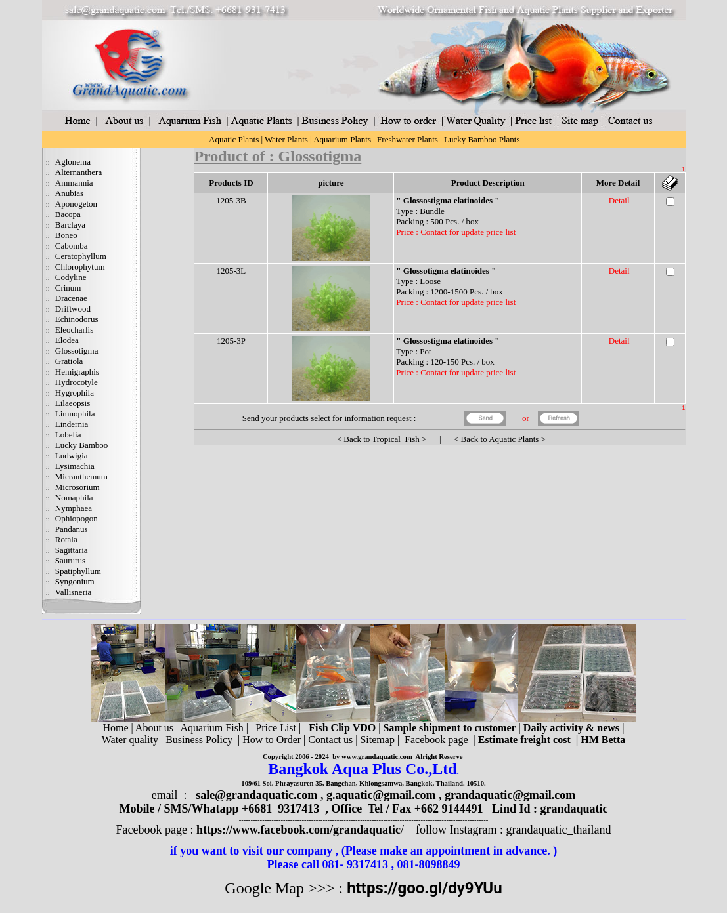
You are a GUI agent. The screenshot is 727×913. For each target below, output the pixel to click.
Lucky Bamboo (81, 445)
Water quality (130, 739)
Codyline (71, 277)
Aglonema (73, 162)
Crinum (68, 288)
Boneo (66, 235)
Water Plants (286, 139)
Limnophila (75, 413)
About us (154, 727)
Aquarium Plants (342, 139)
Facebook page (436, 739)
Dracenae (71, 298)
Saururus (70, 560)
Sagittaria (71, 550)
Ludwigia (71, 455)
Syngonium (75, 581)
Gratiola (69, 361)
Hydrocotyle (76, 382)
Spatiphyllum (78, 571)
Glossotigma (77, 350)
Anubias (69, 193)
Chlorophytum (80, 267)
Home (115, 727)
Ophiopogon (76, 518)
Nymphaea (73, 508)
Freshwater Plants (407, 139)
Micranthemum (81, 476)
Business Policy (198, 739)
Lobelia (68, 434)
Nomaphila (74, 497)
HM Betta (603, 739)
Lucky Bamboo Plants (482, 139)
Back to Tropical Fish (381, 439)
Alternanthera (78, 172)
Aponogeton (76, 204)
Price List (277, 727)
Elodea (67, 340)
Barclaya (70, 225)
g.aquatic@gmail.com (381, 794)
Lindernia (72, 424)
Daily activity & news (571, 727)
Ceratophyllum (80, 256)
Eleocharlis (74, 330)
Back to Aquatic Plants (500, 439)
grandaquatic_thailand (558, 829)
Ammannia (74, 183)
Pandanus (71, 529)
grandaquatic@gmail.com (510, 794)
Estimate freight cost (524, 739)
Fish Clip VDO (342, 727)
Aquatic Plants (234, 139)
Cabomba (71, 246)
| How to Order (268, 739)
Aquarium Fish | (215, 727)
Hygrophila (74, 392)
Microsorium (77, 487)
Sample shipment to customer (449, 727)
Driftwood (73, 309)
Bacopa (68, 214)
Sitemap (377, 739)
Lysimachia (75, 466)
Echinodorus (77, 319)
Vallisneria (73, 592)
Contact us (330, 739)
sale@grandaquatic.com (256, 794)
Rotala (66, 539)
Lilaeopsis (72, 403)
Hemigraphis (77, 371)
